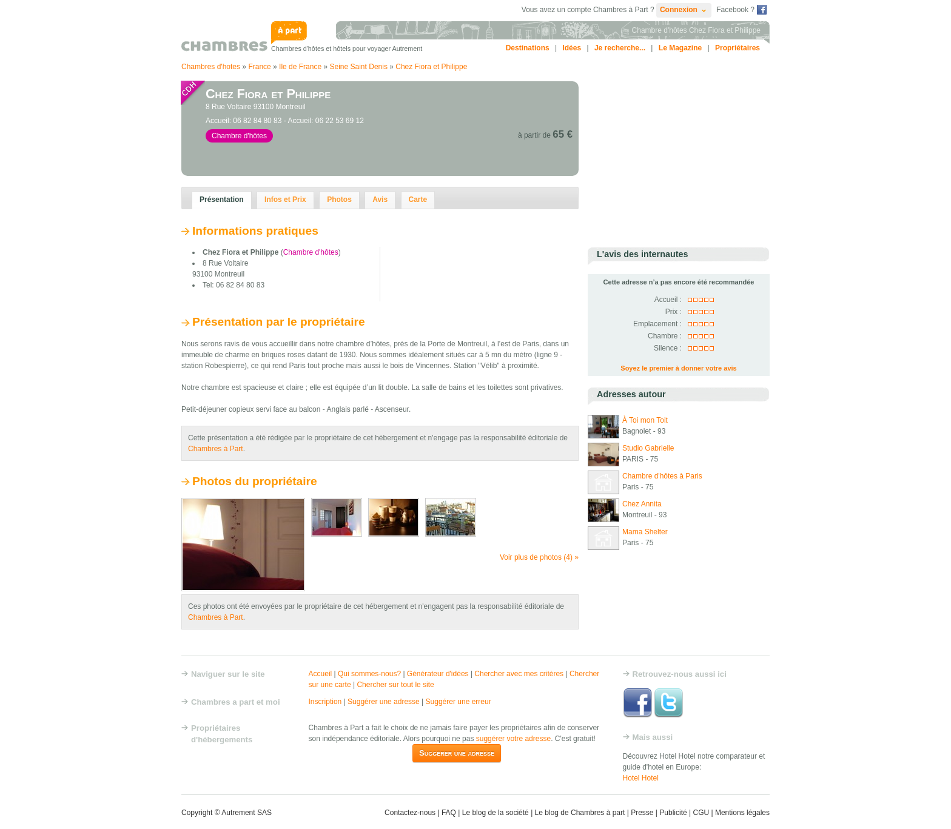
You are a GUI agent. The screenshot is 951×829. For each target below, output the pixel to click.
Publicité (673, 812)
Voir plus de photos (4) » (539, 557)
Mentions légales (742, 812)
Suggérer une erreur (458, 701)
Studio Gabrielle (648, 448)
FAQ (449, 812)
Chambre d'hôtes (310, 252)
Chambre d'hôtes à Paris (662, 476)
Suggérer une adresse (384, 701)
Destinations (527, 48)
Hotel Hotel (641, 778)
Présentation (222, 199)
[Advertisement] (679, 157)
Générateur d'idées (438, 674)
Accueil (320, 674)
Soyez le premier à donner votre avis (678, 368)
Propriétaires (737, 48)
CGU (701, 812)
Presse (642, 812)
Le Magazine (680, 48)
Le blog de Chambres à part (580, 812)
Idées (571, 48)
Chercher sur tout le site (395, 684)
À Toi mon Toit (645, 420)
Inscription (325, 701)
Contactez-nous (410, 812)
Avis (380, 199)
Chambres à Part (215, 449)
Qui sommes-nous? (369, 674)
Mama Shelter (645, 532)
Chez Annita (642, 504)
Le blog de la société (495, 812)
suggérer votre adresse (513, 738)
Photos (339, 199)
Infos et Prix (285, 199)
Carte (418, 199)
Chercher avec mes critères (518, 674)
